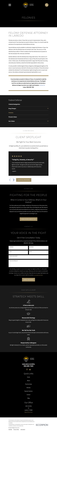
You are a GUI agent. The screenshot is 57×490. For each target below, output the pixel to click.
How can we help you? (13, 260)
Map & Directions (28, 412)
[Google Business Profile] (30, 369)
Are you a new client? (13, 256)
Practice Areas (28, 384)
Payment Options (28, 391)
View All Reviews (24, 180)
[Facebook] (27, 369)
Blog (28, 398)
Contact (28, 394)
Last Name (31, 247)
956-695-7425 (28, 366)
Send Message (28, 279)
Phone (10, 251)
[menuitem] (28, 104)
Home (28, 377)
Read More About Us (28, 219)
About (28, 380)
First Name (11, 247)
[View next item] (13, 180)
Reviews (28, 387)
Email (30, 251)
